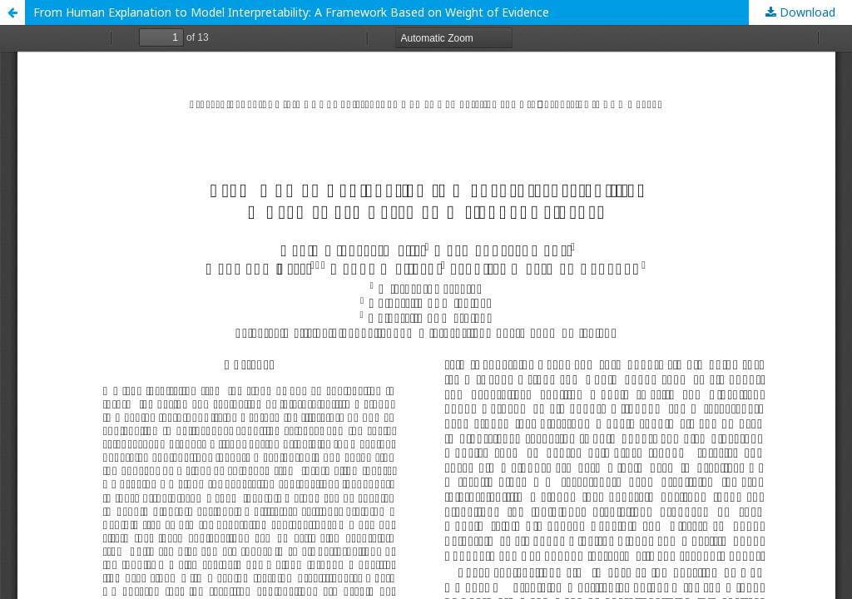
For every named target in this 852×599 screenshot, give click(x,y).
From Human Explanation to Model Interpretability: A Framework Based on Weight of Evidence (291, 12)
